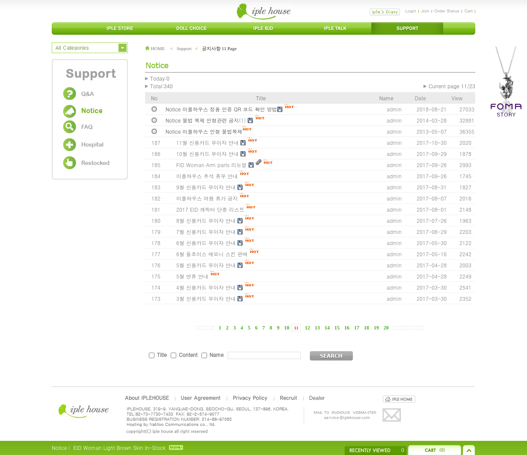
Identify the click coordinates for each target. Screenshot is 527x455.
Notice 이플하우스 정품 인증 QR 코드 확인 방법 (221, 109)
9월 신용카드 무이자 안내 (206, 187)
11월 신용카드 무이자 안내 (207, 142)
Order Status (447, 11)
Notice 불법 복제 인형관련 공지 (202, 120)
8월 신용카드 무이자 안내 (206, 220)
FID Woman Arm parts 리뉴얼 (211, 164)
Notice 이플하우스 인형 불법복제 (204, 131)
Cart (469, 11)
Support (184, 48)
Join (425, 11)
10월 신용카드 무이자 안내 (207, 153)
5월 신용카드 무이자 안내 (206, 265)
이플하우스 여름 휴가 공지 (207, 198)
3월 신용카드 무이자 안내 (206, 298)
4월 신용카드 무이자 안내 (206, 287)
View (457, 98)
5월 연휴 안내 (192, 276)
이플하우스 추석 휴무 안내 (207, 176)
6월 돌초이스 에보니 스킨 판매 (212, 253)
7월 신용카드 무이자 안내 (206, 231)
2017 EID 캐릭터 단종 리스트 (210, 209)
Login (410, 11)
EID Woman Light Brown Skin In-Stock (119, 447)
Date (420, 98)
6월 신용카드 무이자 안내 (206, 242)
